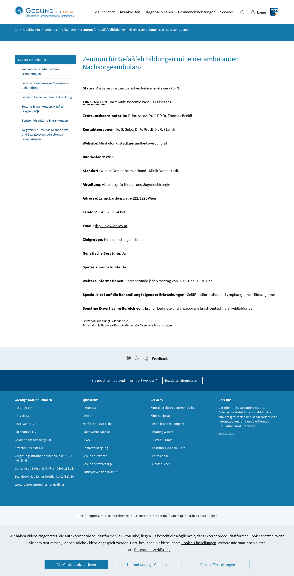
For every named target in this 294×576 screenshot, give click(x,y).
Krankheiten (31, 31)
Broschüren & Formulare (167, 449)
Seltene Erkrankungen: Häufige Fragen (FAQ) (43, 110)
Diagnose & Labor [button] (159, 12)
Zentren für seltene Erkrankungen (45, 122)
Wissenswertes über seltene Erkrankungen (40, 72)
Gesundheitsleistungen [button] (196, 12)
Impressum (96, 517)
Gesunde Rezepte (95, 457)
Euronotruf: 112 (26, 433)
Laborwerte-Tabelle (96, 433)
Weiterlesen (226, 435)
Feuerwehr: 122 (25, 425)
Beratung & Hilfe (161, 433)
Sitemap (177, 517)
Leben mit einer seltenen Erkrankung (47, 98)
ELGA (86, 441)
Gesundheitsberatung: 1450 (34, 441)
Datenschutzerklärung (152, 549)
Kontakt (161, 517)
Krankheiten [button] (130, 12)
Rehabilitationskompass (167, 425)
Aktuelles (89, 409)
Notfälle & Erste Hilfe (97, 425)
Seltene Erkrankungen (60, 31)
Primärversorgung (95, 449)
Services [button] (227, 12)
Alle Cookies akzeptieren (76, 564)
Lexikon (88, 417)
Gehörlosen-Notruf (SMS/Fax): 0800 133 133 (45, 469)
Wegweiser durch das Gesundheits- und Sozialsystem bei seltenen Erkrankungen (45, 135)
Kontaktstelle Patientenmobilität (173, 409)
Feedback (160, 359)
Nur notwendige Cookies (147, 564)
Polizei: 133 (22, 417)
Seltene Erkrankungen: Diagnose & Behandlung (45, 86)
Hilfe (79, 517)
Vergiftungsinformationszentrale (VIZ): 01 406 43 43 (43, 459)
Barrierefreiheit (118, 517)
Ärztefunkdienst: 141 (29, 449)
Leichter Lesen (160, 465)
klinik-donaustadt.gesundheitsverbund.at (133, 144)
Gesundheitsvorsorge (98, 465)
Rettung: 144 (23, 409)
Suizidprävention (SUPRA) (101, 473)
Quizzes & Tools (161, 441)
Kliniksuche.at (160, 417)
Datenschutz (142, 517)
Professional (159, 457)
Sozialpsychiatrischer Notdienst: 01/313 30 (44, 478)
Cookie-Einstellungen (198, 542)
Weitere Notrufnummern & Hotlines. (40, 486)
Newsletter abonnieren (182, 381)
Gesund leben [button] (104, 12)
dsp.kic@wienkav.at (111, 226)
